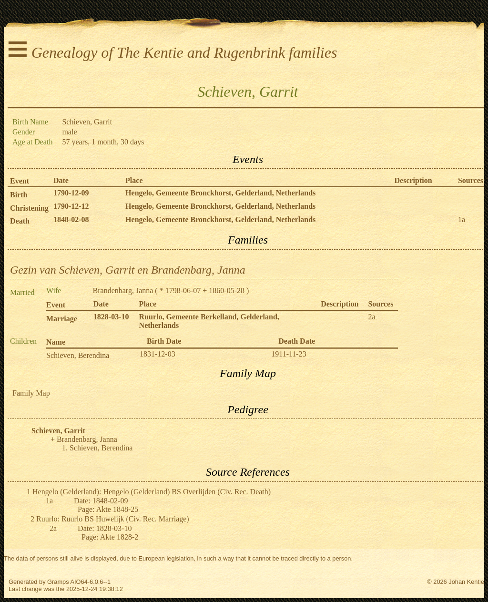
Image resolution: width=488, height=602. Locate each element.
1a (461, 219)
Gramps (58, 581)
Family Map (31, 393)
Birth (18, 195)
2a (371, 317)
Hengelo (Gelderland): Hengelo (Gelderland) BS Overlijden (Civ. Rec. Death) (151, 492)
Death (20, 221)
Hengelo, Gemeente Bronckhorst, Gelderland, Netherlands (220, 193)
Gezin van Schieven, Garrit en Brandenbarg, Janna (127, 270)
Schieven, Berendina (77, 355)
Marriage (61, 319)
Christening (29, 208)
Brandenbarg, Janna (123, 290)
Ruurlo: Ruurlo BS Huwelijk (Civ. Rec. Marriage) (112, 519)
